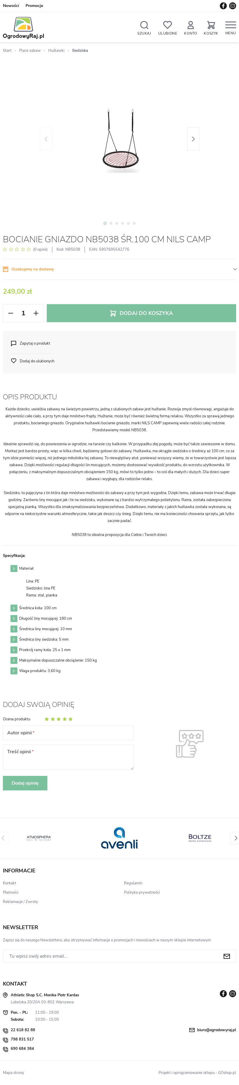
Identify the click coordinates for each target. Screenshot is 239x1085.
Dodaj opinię (25, 783)
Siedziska (80, 50)
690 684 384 (22, 1048)
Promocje (34, 5)
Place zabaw (30, 50)
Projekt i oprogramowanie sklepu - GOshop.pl (197, 1072)
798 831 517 (22, 1039)
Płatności (10, 892)
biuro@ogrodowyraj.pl (216, 1030)
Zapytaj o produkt (35, 343)
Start (7, 50)
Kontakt (9, 883)
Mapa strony (13, 1072)
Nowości (11, 5)
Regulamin (133, 883)
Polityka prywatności (142, 892)
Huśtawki (56, 50)
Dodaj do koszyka (146, 313)
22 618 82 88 (23, 1030)
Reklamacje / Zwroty (20, 901)
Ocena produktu (16, 719)
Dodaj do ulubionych (37, 361)
